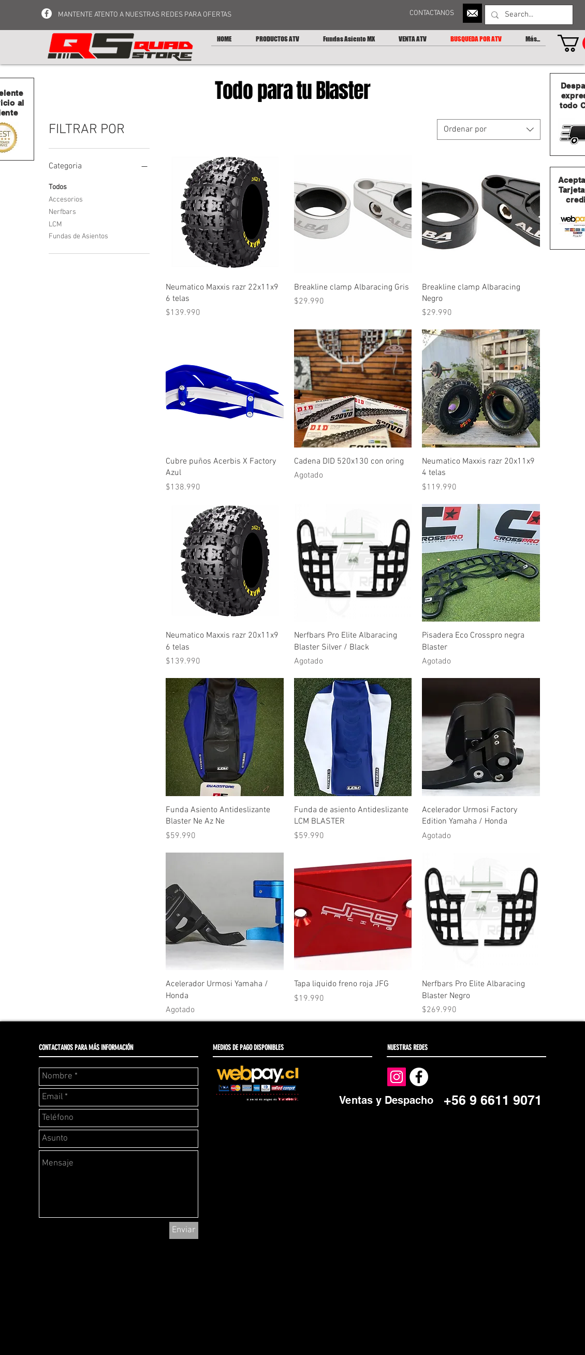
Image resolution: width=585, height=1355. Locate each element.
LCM (55, 224)
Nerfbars (62, 211)
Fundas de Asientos (78, 235)
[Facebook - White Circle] (46, 13)
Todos (58, 186)
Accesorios (66, 199)
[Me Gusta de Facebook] (470, 1076)
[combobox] (488, 129)
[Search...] (528, 14)
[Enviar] (183, 1230)
